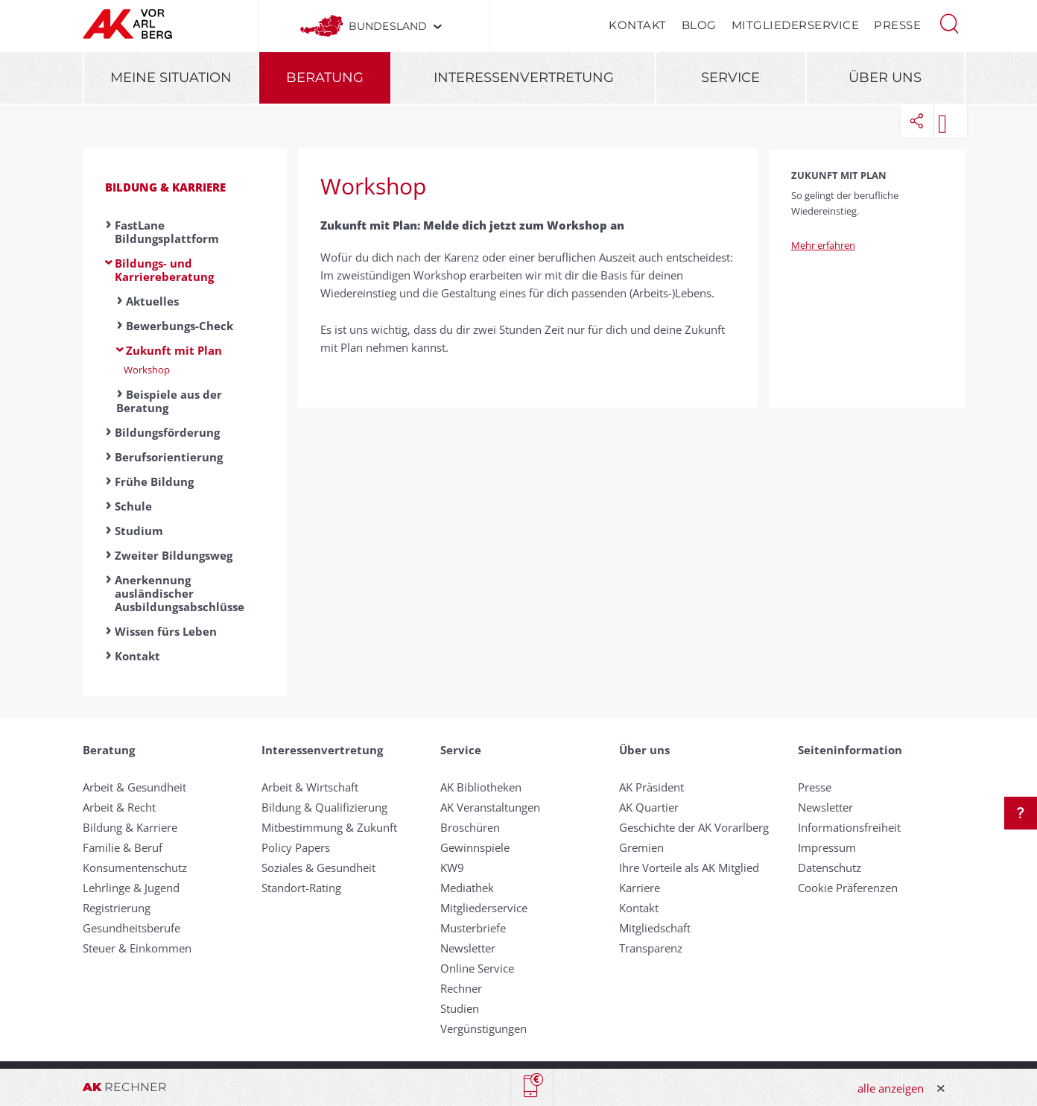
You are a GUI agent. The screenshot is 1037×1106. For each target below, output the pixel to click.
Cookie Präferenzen (848, 887)
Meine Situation (171, 77)
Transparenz (650, 948)
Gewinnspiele (475, 847)
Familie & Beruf (122, 847)
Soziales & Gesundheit (318, 867)
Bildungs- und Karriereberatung (164, 270)
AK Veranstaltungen (490, 807)
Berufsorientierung (169, 456)
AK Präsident (651, 787)
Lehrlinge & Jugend (131, 887)
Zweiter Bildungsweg (173, 555)
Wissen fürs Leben (166, 631)
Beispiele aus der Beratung (169, 401)
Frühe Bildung (154, 481)
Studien (459, 1008)
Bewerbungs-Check (179, 325)
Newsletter (467, 948)
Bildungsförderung (167, 432)
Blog (699, 25)
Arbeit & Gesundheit (134, 787)
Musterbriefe (473, 927)
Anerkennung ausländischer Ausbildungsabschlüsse (179, 593)
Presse (897, 25)
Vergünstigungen (483, 1028)
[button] (949, 22)
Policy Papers (295, 847)
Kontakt (638, 25)
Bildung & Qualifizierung (324, 807)
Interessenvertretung (524, 77)
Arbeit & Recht (119, 807)
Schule (133, 506)
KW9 (452, 867)
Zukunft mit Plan (174, 350)
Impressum (827, 847)
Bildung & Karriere (165, 187)
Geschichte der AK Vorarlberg (694, 827)
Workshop (147, 369)
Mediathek (467, 887)
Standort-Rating (301, 887)
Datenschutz (829, 867)
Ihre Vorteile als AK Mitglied (689, 867)
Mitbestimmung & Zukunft (329, 827)
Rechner (461, 988)
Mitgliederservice (796, 25)
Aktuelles (152, 301)
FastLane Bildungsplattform (167, 232)
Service (730, 77)
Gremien (641, 847)
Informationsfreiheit (849, 827)
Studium (139, 530)
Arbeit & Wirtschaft (309, 787)
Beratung (325, 77)
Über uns (885, 77)
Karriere (639, 887)
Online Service (477, 968)
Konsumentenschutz (135, 867)
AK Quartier (649, 807)
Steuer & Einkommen (137, 948)
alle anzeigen (890, 1088)
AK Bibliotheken (480, 787)
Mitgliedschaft (655, 927)
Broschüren (470, 827)
